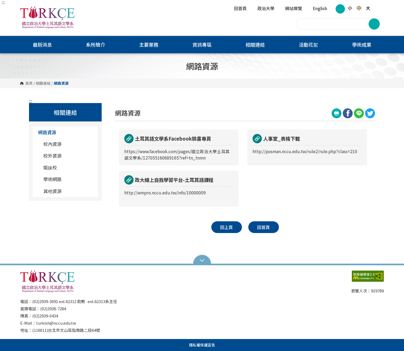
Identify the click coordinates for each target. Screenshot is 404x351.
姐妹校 (50, 167)
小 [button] (350, 8)
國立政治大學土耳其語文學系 (25, 10)
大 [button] (368, 8)
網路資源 (66, 132)
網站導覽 (293, 8)
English (320, 8)
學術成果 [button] (361, 44)
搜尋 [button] (374, 24)
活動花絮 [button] (308, 44)
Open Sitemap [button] (202, 260)
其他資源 (52, 191)
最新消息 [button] (42, 44)
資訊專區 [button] (202, 44)
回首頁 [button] (263, 227)
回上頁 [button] (226, 227)
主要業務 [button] (148, 44)
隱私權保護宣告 (202, 345)
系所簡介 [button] (95, 44)
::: (3, 2)
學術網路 (52, 179)
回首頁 (240, 8)
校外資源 (52, 155)
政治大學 (265, 8)
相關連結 (43, 83)
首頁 (29, 83)
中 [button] (358, 8)
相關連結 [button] (255, 44)
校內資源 (52, 144)
